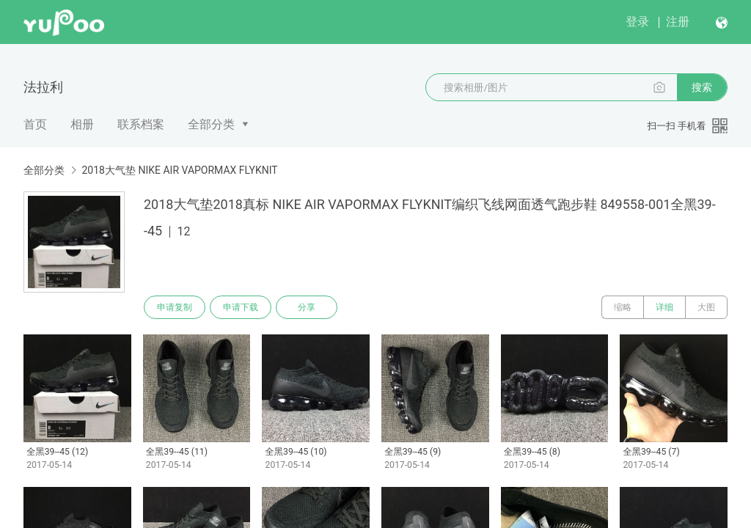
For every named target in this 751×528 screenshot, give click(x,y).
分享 (306, 307)
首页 (35, 124)
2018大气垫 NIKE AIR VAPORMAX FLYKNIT (179, 170)
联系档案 (140, 124)
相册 (82, 124)
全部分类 (211, 124)
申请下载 (240, 307)
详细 (664, 307)
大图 (706, 307)
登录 (637, 22)
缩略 (622, 307)
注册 (677, 22)
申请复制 (174, 307)
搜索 (702, 87)
